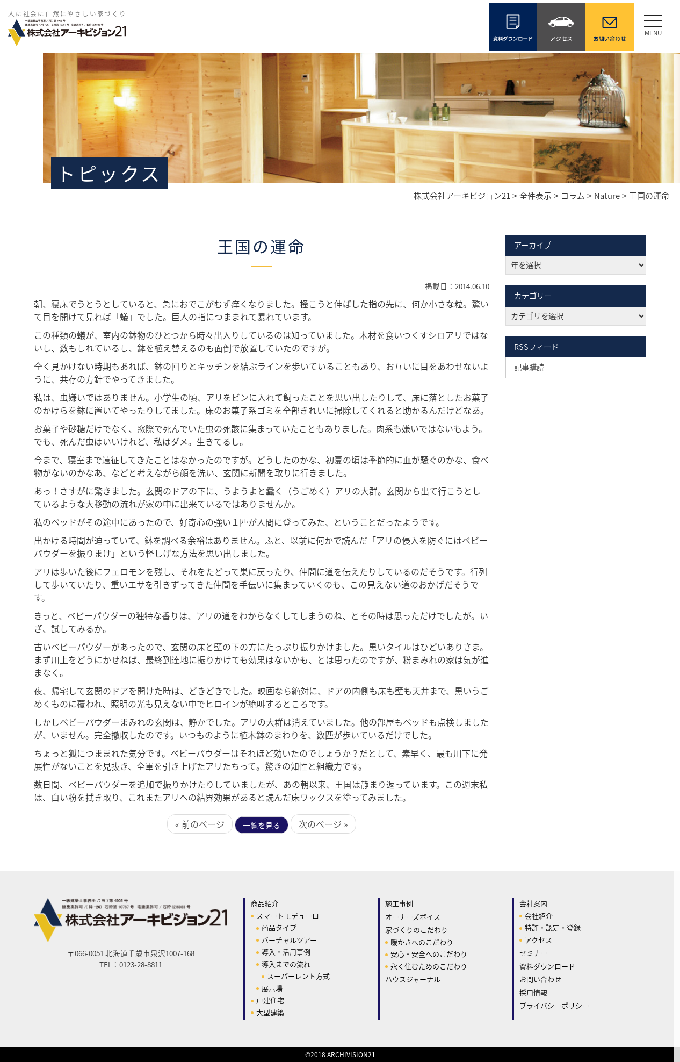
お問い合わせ (540, 979)
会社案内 (533, 903)
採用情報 (533, 992)
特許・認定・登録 (553, 927)
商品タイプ (279, 927)
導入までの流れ (286, 964)
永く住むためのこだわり (428, 966)
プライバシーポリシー (554, 1005)
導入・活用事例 (286, 951)
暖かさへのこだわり (421, 942)
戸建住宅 (270, 1000)
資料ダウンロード (547, 966)
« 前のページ (200, 823)
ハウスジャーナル (412, 979)
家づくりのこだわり (416, 929)
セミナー (533, 953)
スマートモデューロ (287, 915)
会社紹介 (539, 915)
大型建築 (270, 1012)
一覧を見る (261, 825)
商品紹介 (265, 903)
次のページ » (323, 823)
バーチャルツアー (289, 940)
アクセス (538, 940)
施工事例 (399, 903)
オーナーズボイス (412, 917)
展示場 (272, 988)
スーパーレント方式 (298, 976)
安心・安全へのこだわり (428, 954)
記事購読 (529, 367)
